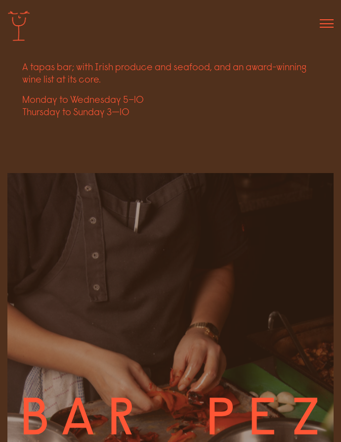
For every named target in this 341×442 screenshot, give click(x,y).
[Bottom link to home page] (170, 415)
